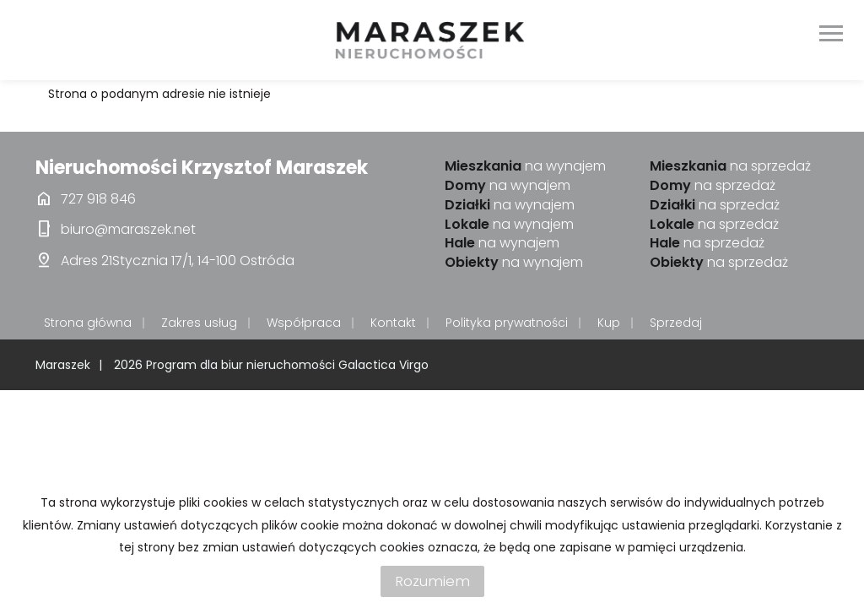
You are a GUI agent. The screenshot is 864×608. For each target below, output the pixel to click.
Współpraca (304, 322)
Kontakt (393, 322)
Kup (608, 322)
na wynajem (525, 166)
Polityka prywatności (507, 322)
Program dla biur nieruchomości (242, 364)
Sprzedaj (676, 322)
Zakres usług (199, 322)
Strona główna (88, 322)
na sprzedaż (730, 166)
